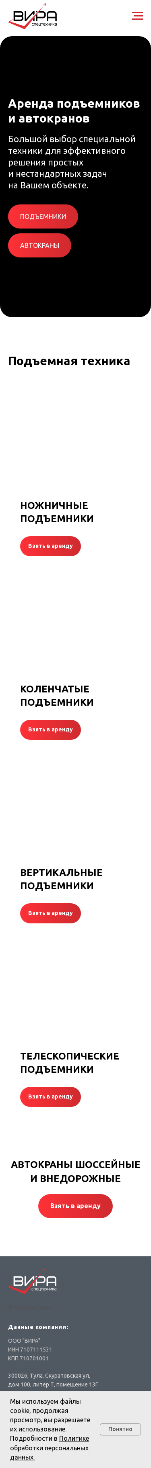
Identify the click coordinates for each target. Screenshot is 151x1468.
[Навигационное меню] (137, 16)
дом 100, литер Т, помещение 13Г (53, 1384)
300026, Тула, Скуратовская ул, (49, 1375)
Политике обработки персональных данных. (49, 1447)
